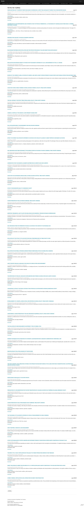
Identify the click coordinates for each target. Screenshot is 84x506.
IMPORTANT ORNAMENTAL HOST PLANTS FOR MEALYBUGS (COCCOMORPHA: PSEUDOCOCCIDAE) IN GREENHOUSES (31, 213)
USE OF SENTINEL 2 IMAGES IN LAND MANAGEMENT (18, 427)
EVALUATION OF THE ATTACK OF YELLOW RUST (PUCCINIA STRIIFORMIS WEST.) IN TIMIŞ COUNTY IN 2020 (28, 238)
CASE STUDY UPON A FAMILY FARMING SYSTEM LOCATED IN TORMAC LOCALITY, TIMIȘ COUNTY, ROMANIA (29, 87)
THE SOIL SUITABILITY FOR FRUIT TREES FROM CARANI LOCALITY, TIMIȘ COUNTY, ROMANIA (26, 100)
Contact (70, 3)
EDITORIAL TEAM (64, 3)
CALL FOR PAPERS (45, 3)
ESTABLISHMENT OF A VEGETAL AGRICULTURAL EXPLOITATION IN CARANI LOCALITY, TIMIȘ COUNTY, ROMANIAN (30, 301)
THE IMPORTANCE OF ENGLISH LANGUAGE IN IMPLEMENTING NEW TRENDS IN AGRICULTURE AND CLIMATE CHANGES (31, 276)
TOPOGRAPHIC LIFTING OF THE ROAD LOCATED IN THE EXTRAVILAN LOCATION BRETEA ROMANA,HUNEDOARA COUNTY (32, 288)
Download (9, 20)
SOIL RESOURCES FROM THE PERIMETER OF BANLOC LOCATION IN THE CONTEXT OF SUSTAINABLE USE (29, 225)
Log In (80, 1)
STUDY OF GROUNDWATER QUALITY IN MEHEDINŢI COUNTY (19, 188)
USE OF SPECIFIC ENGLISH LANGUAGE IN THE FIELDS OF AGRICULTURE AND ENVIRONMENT (26, 263)
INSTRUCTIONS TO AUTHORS (34, 3)
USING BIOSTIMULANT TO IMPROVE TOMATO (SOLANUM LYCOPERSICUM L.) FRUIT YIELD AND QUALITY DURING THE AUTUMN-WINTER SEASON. (36, 10)
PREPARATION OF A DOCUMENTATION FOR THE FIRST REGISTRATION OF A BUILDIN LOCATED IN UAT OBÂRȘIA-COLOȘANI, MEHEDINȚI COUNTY (36, 390)
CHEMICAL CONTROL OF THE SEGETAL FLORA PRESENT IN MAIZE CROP (22, 112)
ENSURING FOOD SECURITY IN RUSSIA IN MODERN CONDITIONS (20, 37)
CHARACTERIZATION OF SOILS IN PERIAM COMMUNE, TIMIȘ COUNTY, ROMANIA (23, 200)
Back (9, 490)
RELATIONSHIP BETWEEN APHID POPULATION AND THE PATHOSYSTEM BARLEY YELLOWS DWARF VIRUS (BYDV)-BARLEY (32, 50)
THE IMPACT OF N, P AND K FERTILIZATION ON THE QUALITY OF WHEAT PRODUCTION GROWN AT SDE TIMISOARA (30, 452)
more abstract (10, 16)
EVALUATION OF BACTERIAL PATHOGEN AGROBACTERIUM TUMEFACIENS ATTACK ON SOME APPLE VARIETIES (30, 250)
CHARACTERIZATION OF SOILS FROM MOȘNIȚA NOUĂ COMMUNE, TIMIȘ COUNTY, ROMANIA (26, 402)
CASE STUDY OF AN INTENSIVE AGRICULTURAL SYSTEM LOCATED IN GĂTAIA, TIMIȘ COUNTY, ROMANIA (28, 175)
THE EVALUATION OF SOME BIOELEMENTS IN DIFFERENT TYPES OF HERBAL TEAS (24, 326)
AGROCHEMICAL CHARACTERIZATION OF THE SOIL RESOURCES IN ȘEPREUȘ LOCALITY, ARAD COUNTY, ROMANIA (30, 313)
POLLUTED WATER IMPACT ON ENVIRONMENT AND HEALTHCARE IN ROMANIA (23, 125)
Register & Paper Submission (7, 3)
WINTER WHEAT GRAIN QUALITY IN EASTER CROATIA (18, 377)
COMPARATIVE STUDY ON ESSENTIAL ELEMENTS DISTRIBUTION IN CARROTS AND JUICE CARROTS (27, 163)
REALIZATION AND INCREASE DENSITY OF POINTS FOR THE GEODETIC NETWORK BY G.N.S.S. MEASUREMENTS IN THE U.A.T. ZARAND (34, 62)
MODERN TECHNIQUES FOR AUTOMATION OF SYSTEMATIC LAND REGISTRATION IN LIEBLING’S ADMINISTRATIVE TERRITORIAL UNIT (34, 338)
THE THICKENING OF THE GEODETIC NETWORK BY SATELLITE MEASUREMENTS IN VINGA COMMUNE (28, 415)
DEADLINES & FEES (55, 3)
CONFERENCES (23, 3)
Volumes (16, 3)
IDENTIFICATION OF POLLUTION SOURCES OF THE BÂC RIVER (20, 351)
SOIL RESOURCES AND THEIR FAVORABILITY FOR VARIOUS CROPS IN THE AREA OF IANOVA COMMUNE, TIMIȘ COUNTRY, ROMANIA (34, 150)
